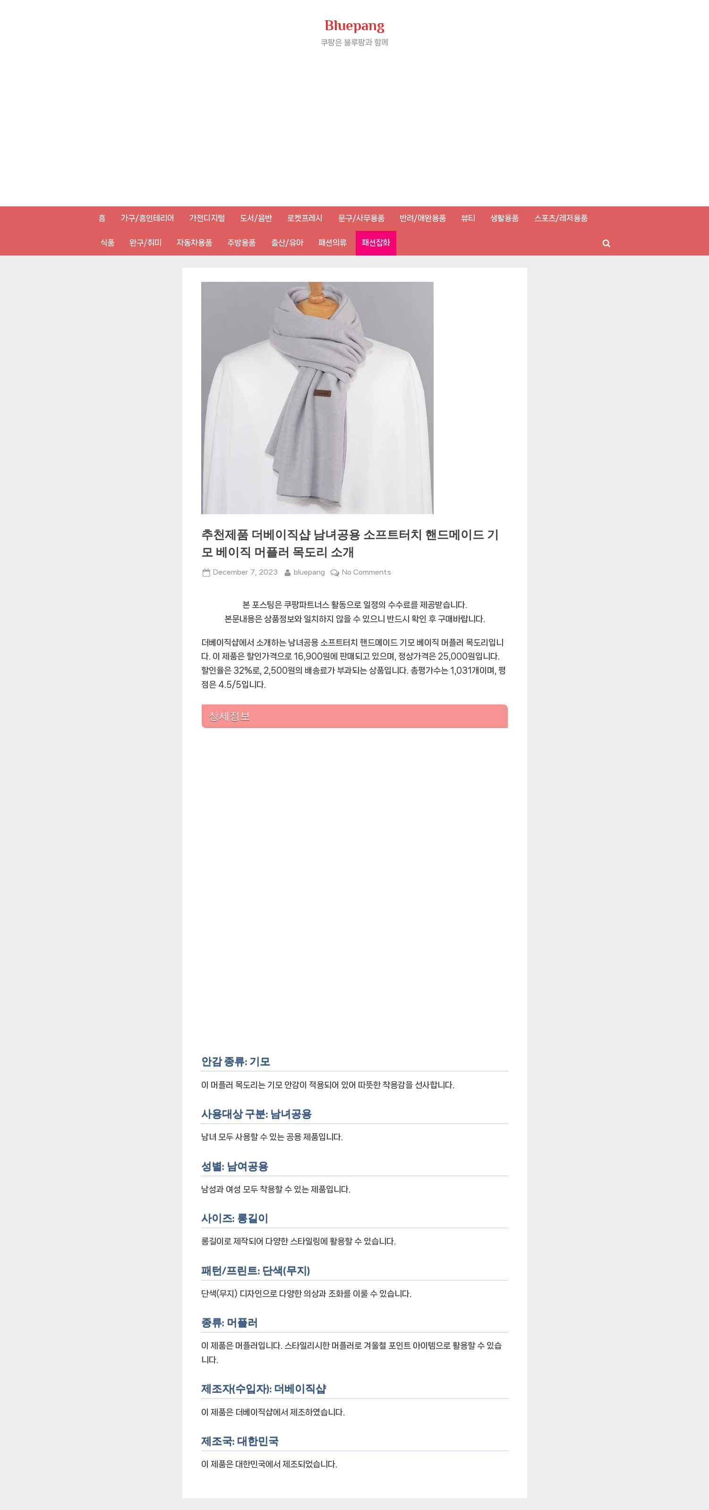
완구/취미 (145, 242)
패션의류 (332, 242)
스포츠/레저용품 (561, 218)
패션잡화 (376, 242)
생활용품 (504, 218)
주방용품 (241, 242)
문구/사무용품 (361, 218)
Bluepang (354, 25)
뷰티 (468, 218)
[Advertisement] (355, 120)
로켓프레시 (305, 218)
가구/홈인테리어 (147, 218)
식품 (107, 242)
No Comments (366, 572)
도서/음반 (256, 218)
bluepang (309, 571)
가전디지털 (207, 218)
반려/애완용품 (423, 218)
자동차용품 (194, 242)
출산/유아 (287, 242)
